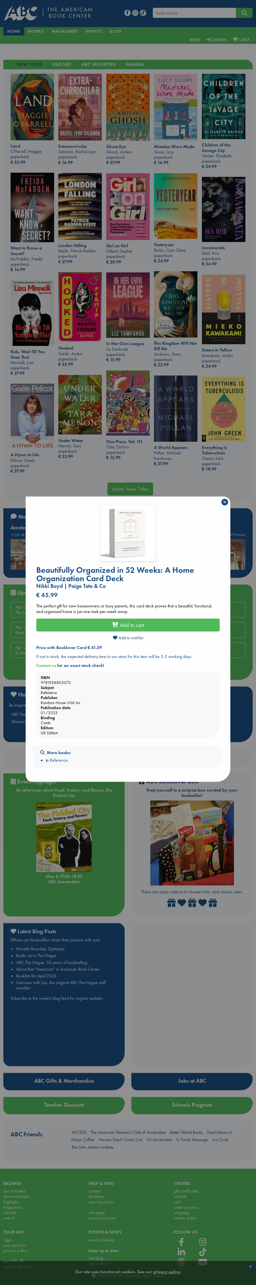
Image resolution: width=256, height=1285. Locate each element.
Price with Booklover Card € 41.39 (69, 647)
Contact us (46, 665)
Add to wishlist (128, 637)
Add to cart (128, 625)
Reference (59, 760)
